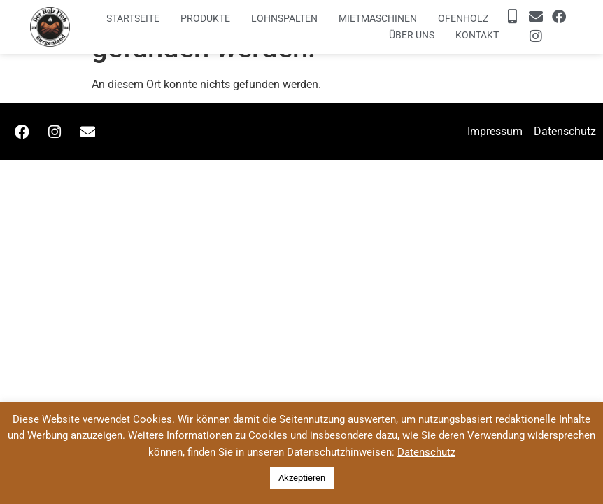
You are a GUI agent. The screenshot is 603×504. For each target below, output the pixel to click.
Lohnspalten (284, 18)
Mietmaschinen (378, 18)
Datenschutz (426, 452)
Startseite (132, 18)
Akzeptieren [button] (301, 477)
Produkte (205, 18)
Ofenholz (463, 18)
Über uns (411, 35)
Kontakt (477, 35)
